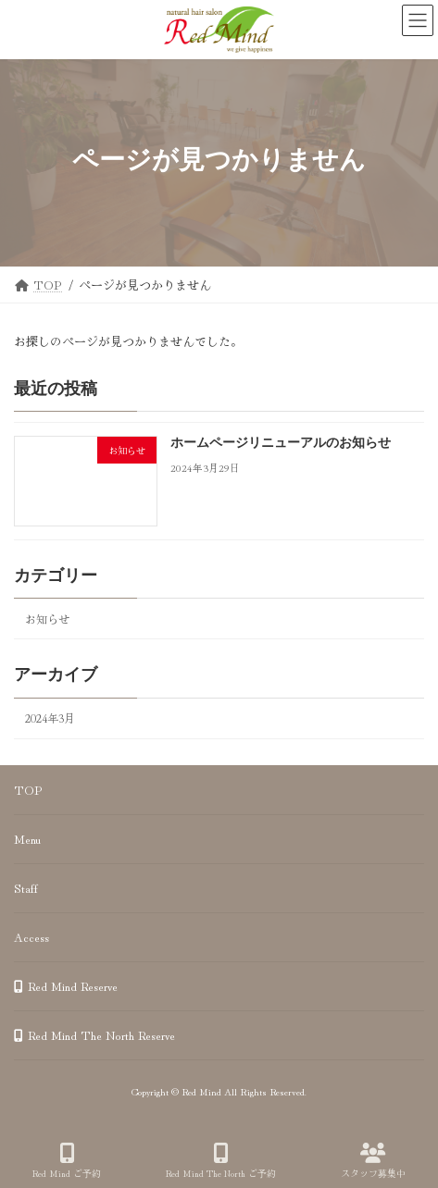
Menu (27, 839)
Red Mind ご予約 (66, 1161)
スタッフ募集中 (373, 1161)
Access (31, 937)
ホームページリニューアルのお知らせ (280, 444)
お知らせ (47, 619)
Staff (26, 888)
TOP (28, 789)
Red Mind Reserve (66, 986)
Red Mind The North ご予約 (221, 1161)
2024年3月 (50, 718)
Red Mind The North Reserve (94, 1035)
